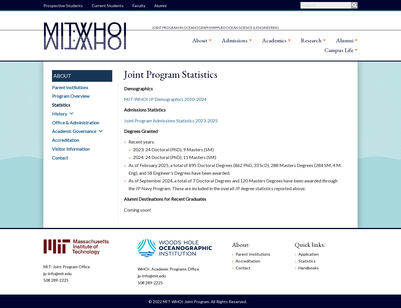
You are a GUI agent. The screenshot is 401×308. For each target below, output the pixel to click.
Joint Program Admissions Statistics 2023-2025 (171, 120)
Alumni (160, 5)
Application (308, 254)
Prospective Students (63, 5)
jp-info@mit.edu (57, 273)
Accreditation (65, 140)
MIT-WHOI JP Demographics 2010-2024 (165, 99)
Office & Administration (75, 122)
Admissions (235, 40)
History (59, 113)
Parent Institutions (70, 87)
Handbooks (308, 267)
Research (311, 40)
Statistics (61, 105)
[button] (71, 113)
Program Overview (70, 96)
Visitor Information (71, 149)
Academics (274, 40)
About (199, 40)
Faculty (139, 5)
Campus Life (338, 50)
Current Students (108, 5)
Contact (60, 157)
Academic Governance (74, 131)
